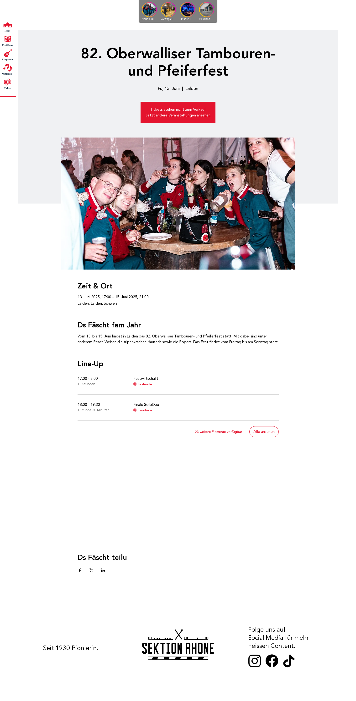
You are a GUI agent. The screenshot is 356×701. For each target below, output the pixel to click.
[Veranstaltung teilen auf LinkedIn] (103, 570)
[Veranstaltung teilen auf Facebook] (80, 570)
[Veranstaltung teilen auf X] (91, 570)
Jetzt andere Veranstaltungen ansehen (178, 115)
